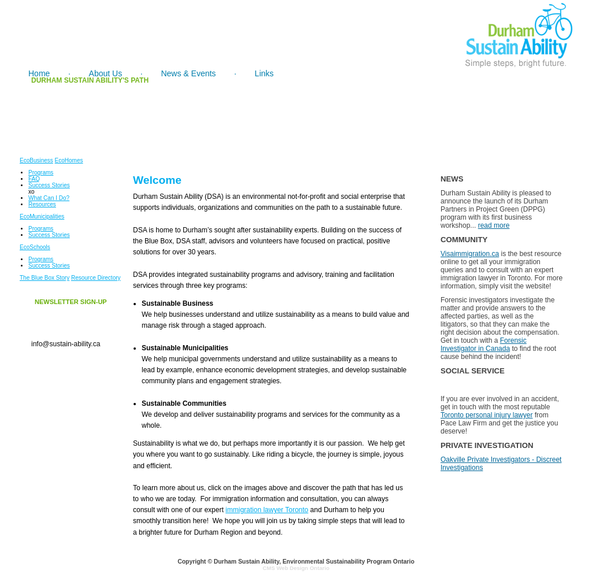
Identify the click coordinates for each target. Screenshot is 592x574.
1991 (552, 99)
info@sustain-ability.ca (65, 344)
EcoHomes (69, 160)
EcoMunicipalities (42, 216)
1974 (66, 99)
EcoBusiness (36, 160)
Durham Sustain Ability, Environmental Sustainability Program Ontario (314, 561)
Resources (42, 204)
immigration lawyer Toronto (266, 510)
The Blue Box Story (44, 278)
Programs (40, 172)
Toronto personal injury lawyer (486, 415)
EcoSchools (35, 247)
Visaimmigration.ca (470, 254)
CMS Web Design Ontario (296, 568)
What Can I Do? (48, 198)
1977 (135, 99)
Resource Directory (96, 278)
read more (494, 225)
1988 (482, 99)
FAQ (34, 179)
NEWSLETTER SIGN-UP (71, 301)
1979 (274, 99)
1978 (205, 99)
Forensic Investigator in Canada (484, 344)
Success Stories (49, 185)
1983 (413, 99)
